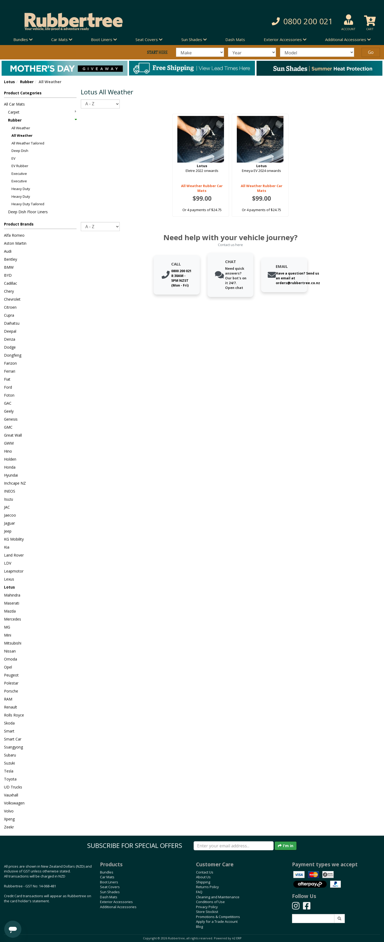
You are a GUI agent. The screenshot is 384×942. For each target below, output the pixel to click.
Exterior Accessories (116, 901)
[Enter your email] (234, 845)
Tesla (8, 771)
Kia (6, 547)
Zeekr (9, 827)
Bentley (10, 259)
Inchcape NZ (15, 483)
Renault (10, 707)
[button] (274, 21)
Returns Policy (207, 886)
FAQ (199, 891)
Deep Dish (19, 150)
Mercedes (12, 619)
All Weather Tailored (27, 143)
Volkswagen (14, 803)
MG (7, 627)
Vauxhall (11, 795)
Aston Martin (15, 243)
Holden (10, 459)
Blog (199, 926)
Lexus (9, 579)
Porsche (11, 691)
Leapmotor (13, 571)
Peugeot (11, 675)
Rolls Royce (14, 715)
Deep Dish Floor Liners (28, 211)
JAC (7, 507)
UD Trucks (13, 787)
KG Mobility (14, 539)
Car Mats (107, 877)
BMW (9, 267)
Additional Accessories (118, 906)
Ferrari (9, 371)
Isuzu (8, 499)
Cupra (9, 315)
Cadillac (10, 283)
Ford (8, 387)
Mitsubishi (12, 643)
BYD (8, 275)
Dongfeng (12, 355)
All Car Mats (14, 104)
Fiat (7, 379)
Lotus (9, 81)
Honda (9, 467)
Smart (9, 731)
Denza (9, 339)
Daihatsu (11, 323)
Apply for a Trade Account (217, 921)
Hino (8, 451)
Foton (9, 395)
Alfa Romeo (14, 235)
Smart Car (12, 739)
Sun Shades (110, 891)
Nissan (10, 651)
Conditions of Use (210, 901)
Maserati (11, 603)
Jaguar (9, 523)
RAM (8, 699)
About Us (203, 877)
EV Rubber (19, 165)
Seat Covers (110, 886)
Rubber (27, 81)
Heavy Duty (20, 188)
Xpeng (9, 819)
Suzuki (9, 763)
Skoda (9, 723)
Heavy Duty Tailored (27, 204)
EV (13, 158)
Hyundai (11, 475)
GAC (7, 403)
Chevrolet (12, 299)
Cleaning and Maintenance (217, 897)
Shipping (203, 882)
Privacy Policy (207, 906)
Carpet (42, 112)
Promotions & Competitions (218, 916)
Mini (7, 635)
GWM (9, 443)
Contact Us (204, 872)
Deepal (10, 331)
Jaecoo (10, 515)
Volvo (9, 811)
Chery (9, 291)
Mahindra (12, 595)
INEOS (9, 491)
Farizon (10, 363)
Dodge (10, 347)
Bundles (106, 872)
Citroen (10, 307)
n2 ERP (236, 938)
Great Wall (13, 435)
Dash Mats (235, 39)
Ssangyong (13, 747)
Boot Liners (109, 882)
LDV (7, 563)
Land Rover (14, 555)
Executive (19, 173)
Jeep (7, 531)
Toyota (10, 779)
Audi (7, 251)
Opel (8, 667)
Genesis (11, 419)
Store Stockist (207, 911)
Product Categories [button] (23, 92)
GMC (8, 427)
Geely (9, 411)
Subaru (10, 755)
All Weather (20, 128)
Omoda (10, 659)
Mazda (10, 611)
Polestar (11, 683)
